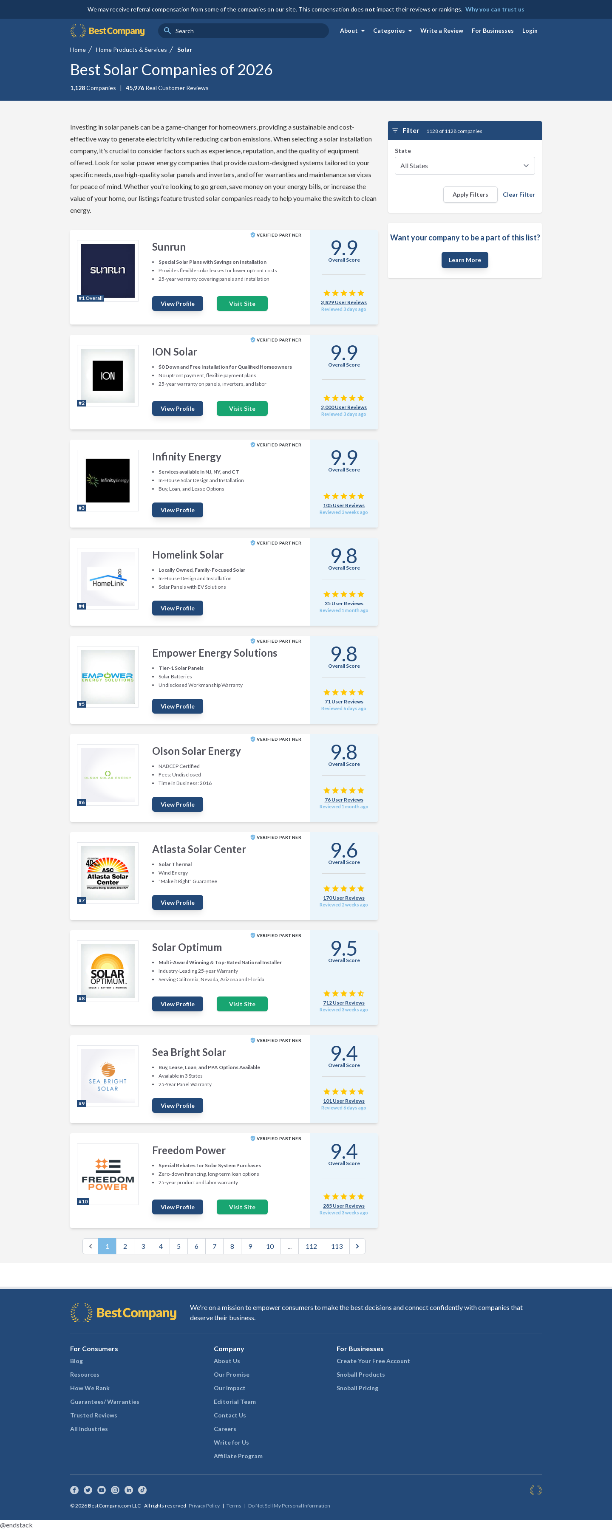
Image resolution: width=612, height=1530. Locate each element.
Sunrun (169, 246)
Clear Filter (519, 194)
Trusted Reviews (93, 1415)
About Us (227, 1360)
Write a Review (441, 30)
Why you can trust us (494, 9)
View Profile (178, 303)
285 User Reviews (344, 1206)
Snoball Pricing (357, 1388)
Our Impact (230, 1388)
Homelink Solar (188, 554)
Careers (225, 1428)
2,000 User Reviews (344, 407)
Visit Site (242, 303)
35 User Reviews (344, 603)
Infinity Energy (186, 456)
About (354, 30)
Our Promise (231, 1374)
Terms (234, 1505)
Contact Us (230, 1415)
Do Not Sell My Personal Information (289, 1505)
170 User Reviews (344, 898)
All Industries (89, 1428)
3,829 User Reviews (344, 302)
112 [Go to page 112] (311, 1246)
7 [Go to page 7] (214, 1246)
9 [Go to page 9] (250, 1246)
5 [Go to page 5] (179, 1246)
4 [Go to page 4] (161, 1246)
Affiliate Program (238, 1455)
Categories (394, 30)
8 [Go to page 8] (232, 1246)
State (403, 150)
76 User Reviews (344, 799)
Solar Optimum (187, 947)
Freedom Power (189, 1150)
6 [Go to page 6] (196, 1246)
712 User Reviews (344, 1002)
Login (530, 30)
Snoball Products (361, 1374)
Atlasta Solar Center (199, 849)
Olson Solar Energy (196, 751)
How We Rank (90, 1388)
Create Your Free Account (373, 1360)
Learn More (465, 259)
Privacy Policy (204, 1505)
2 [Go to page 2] (125, 1246)
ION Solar (174, 351)
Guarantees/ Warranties (104, 1401)
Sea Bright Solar (189, 1052)
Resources (84, 1374)
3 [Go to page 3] (143, 1246)
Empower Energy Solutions (215, 652)
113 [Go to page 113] (337, 1246)
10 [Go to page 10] (270, 1246)
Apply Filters (470, 194)
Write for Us (231, 1442)
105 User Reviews (344, 505)
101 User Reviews (344, 1101)
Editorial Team (235, 1401)
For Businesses (493, 30)
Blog (76, 1360)
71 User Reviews (344, 701)
